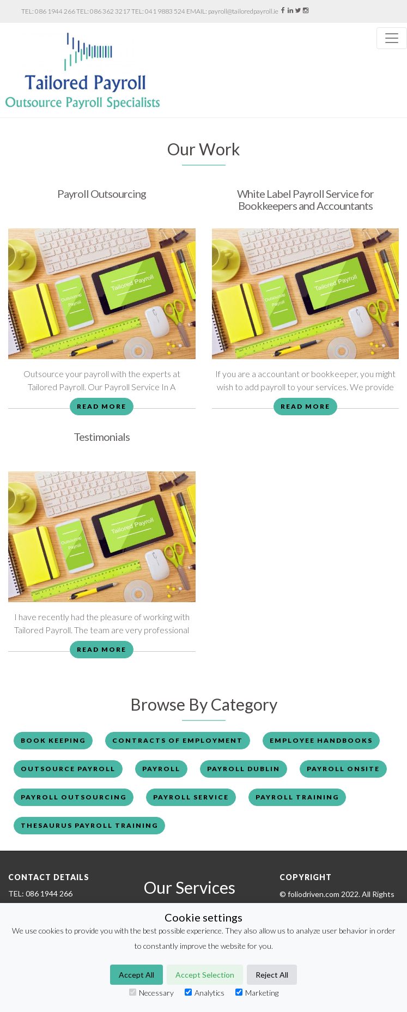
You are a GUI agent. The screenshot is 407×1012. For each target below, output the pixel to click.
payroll (161, 769)
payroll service (191, 797)
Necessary (151, 992)
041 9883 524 (165, 11)
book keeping (53, 740)
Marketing (256, 992)
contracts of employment (177, 740)
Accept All (136, 974)
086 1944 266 (55, 11)
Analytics (204, 992)
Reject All (272, 974)
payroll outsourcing (73, 797)
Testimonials (102, 436)
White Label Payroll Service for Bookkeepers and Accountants (305, 199)
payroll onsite (343, 769)
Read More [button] (101, 406)
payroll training (297, 797)
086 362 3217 (110, 11)
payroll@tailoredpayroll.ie (243, 11)
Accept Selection (204, 974)
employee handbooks (321, 740)
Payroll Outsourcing (101, 193)
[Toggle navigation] (391, 38)
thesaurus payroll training (89, 825)
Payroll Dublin (243, 769)
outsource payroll (68, 769)
